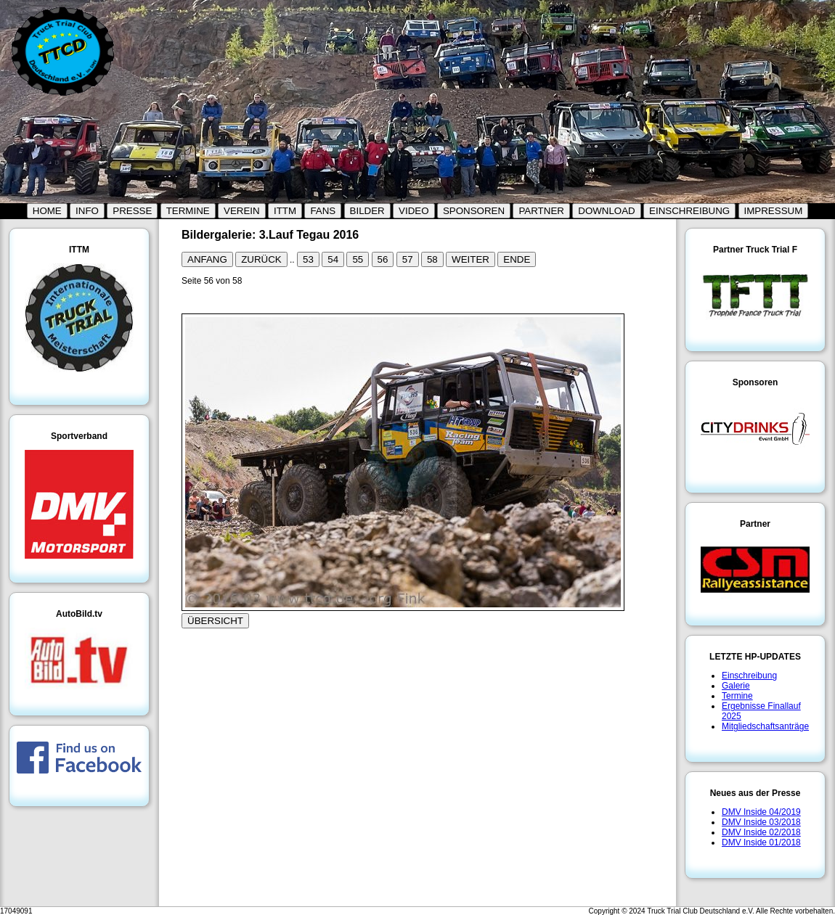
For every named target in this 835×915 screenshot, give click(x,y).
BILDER (367, 210)
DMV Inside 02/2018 (761, 832)
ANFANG (207, 259)
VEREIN (242, 210)
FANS (322, 210)
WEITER (470, 259)
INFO (87, 210)
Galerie (736, 686)
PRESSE (132, 210)
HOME (47, 210)
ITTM (285, 210)
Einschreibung (749, 675)
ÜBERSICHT (215, 620)
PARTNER (540, 210)
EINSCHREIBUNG (689, 210)
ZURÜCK (261, 259)
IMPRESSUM (773, 210)
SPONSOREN (474, 210)
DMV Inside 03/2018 (761, 822)
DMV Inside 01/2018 (761, 842)
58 (432, 259)
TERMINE (188, 210)
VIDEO (413, 210)
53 (308, 259)
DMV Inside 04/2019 (761, 812)
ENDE (516, 259)
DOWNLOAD (606, 210)
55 (357, 259)
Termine (737, 696)
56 (383, 259)
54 (332, 259)
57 (407, 259)
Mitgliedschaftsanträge (765, 726)
